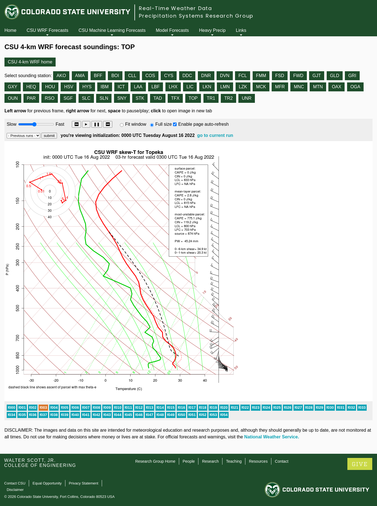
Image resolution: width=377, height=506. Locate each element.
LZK (243, 86)
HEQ (31, 86)
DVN (224, 75)
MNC (299, 86)
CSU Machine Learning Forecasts (112, 30)
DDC (187, 75)
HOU (50, 86)
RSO (49, 98)
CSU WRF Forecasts (47, 30)
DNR (206, 75)
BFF (98, 75)
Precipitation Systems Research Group (196, 15)
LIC (189, 86)
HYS (87, 86)
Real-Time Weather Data (175, 8)
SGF (68, 98)
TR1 (211, 98)
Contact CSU (14, 483)
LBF (155, 86)
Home (10, 30)
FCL (242, 75)
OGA (355, 86)
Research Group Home (155, 461)
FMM (261, 75)
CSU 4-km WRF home (30, 62)
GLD (334, 75)
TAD (157, 98)
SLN (103, 98)
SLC (86, 98)
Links (241, 30)
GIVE (360, 464)
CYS (168, 75)
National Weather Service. (271, 436)
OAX (336, 86)
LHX (173, 86)
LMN (225, 86)
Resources (258, 461)
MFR (280, 86)
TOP (193, 98)
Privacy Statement (83, 483)
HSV (68, 86)
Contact (281, 461)
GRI (352, 75)
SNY (122, 98)
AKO (61, 75)
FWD (298, 75)
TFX (175, 98)
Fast (59, 124)
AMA (80, 75)
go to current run (215, 135)
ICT (121, 86)
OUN (13, 98)
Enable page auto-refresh (203, 124)
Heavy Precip (212, 30)
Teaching (234, 461)
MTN (318, 86)
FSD (279, 75)
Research (210, 461)
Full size (163, 124)
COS (150, 75)
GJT (316, 75)
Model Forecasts (172, 30)
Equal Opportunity (47, 483)
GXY (12, 86)
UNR (247, 98)
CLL (132, 75)
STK (140, 98)
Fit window (135, 124)
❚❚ (97, 124)
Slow (11, 124)
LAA (138, 86)
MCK (261, 86)
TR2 (228, 98)
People (188, 461)
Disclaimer (15, 490)
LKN (207, 86)
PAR (31, 98)
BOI (115, 75)
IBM (104, 86)
